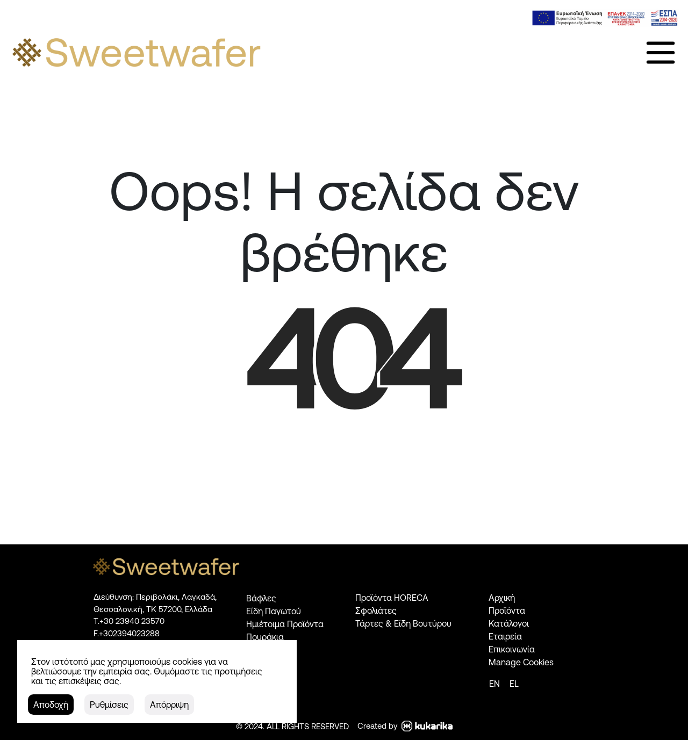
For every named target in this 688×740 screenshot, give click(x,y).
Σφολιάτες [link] (376, 610)
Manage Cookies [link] (521, 662)
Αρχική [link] (502, 597)
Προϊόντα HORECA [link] (391, 597)
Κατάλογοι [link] (509, 623)
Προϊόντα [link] (507, 610)
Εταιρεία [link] (505, 636)
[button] (50, 704)
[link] (604, 18)
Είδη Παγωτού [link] (273, 611)
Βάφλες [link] (261, 598)
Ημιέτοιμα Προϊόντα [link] (285, 624)
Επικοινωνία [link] (512, 649)
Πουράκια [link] (265, 637)
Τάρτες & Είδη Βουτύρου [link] (403, 623)
